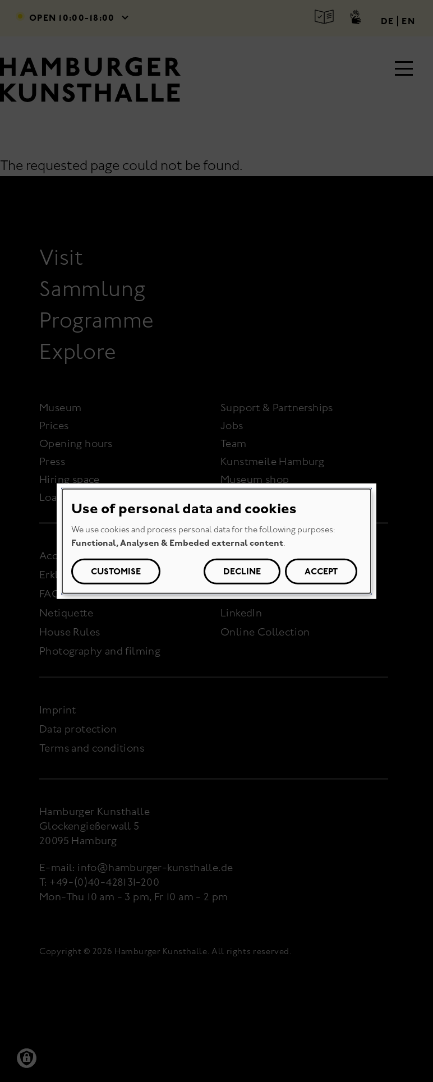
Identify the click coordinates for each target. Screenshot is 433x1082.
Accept (321, 571)
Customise (116, 571)
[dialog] (216, 541)
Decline (242, 571)
